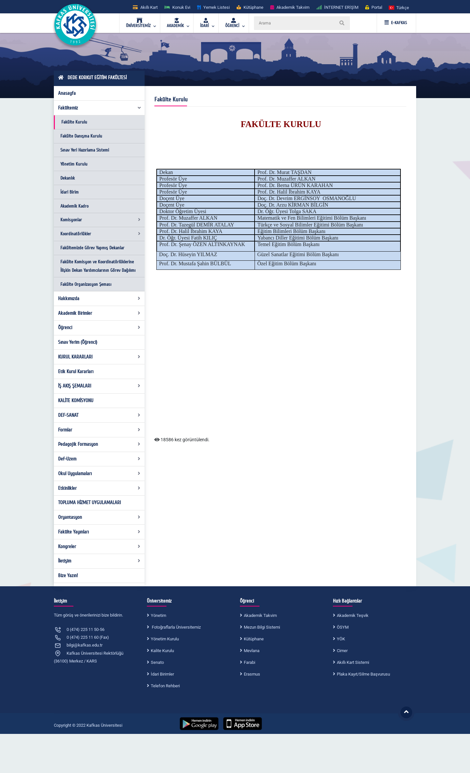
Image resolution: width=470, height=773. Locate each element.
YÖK (341, 638)
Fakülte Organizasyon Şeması (85, 284)
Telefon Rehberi (165, 685)
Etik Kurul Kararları (75, 371)
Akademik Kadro (74, 206)
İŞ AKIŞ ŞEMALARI (99, 386)
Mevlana (251, 650)
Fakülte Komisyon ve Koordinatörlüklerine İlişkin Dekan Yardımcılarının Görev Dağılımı (97, 266)
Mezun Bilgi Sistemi (262, 627)
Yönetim (158, 615)
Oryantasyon (99, 517)
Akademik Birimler (99, 313)
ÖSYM (343, 627)
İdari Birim (69, 192)
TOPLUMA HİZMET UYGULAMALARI (89, 502)
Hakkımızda (99, 298)
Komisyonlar (100, 220)
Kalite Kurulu (162, 650)
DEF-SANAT (99, 415)
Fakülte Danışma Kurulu (81, 136)
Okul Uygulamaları (99, 473)
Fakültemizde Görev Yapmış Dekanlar (92, 248)
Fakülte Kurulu (74, 122)
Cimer (342, 650)
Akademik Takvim (260, 615)
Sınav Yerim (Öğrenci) (77, 342)
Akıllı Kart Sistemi (353, 662)
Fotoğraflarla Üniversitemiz (176, 627)
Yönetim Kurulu (73, 164)
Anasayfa (67, 93)
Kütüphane (254, 638)
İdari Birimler (162, 674)
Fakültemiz (100, 108)
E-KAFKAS (395, 22)
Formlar (99, 430)
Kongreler (99, 546)
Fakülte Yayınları (99, 532)
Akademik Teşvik (352, 615)
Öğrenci (99, 327)
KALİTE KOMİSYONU (75, 400)
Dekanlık (67, 178)
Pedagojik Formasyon (99, 444)
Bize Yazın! (68, 575)
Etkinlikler (99, 488)
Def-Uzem (99, 459)
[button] (399, 7)
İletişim (99, 561)
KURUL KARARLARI (99, 357)
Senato (157, 662)
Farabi (249, 662)
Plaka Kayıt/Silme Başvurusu (363, 674)
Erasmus (252, 674)
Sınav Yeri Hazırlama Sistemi (84, 150)
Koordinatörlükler (100, 234)
